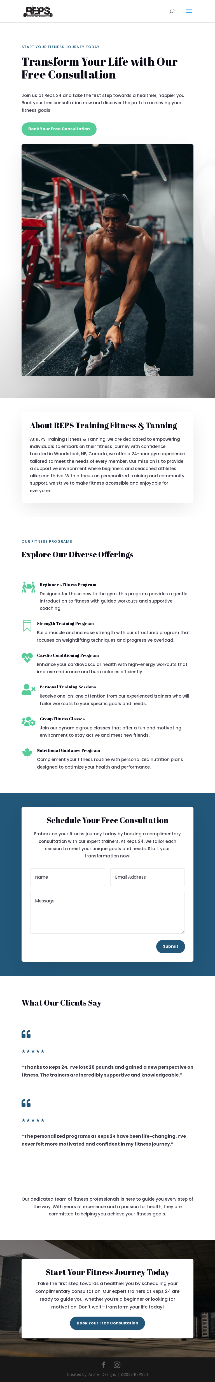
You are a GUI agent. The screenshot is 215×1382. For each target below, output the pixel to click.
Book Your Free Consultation (59, 129)
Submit (170, 946)
